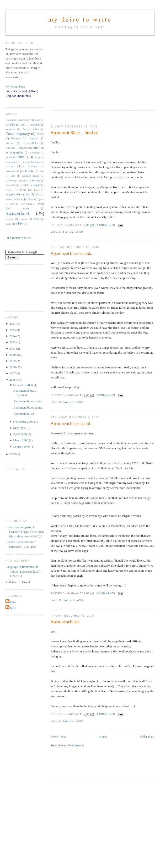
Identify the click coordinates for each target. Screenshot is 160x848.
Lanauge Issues (30, 176)
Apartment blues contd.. (71, 253)
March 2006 (21, 440)
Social (19, 199)
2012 (12, 342)
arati (23, 124)
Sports (41, 199)
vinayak (23, 219)
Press (23, 189)
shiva (37, 194)
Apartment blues (65, 621)
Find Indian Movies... (18, 238)
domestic (34, 138)
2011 (12, 348)
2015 (12, 330)
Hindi (21, 157)
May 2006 (20, 428)
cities (36, 129)
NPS (25, 185)
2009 (12, 361)
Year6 (8, 224)
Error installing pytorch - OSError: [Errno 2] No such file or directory (24, 531)
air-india (10, 124)
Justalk (29, 171)
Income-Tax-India (31, 162)
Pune (36, 190)
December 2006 (23, 385)
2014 (12, 336)
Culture (15, 138)
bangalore (10, 129)
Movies (36, 180)
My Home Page (15, 86)
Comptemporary (17, 133)
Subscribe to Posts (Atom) (21, 91)
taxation (9, 219)
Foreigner (35, 152)
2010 (12, 354)
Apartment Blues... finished (75, 132)
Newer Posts (58, 736)
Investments (12, 171)
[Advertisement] (96, 71)
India (9, 166)
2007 (12, 373)
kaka (42, 171)
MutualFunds (12, 185)
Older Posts (147, 736)
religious (10, 194)
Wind (36, 219)
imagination (11, 162)
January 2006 (22, 446)
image (37, 157)
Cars (24, 129)
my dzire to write (80, 19)
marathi (23, 180)
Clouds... (11, 581)
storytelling (26, 203)
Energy (9, 143)
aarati (37, 120)
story (12, 203)
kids (13, 176)
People (36, 185)
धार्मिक (19, 223)
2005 (12, 454)
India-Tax (32, 166)
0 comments (105, 395)
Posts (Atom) (76, 745)
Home (103, 736)
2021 (12, 323)
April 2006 (20, 434)
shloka (8, 199)
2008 (12, 367)
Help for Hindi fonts (18, 96)
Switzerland (73, 231)
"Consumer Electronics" (17, 120)
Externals (10, 148)
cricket (40, 134)
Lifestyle (9, 180)
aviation (35, 124)
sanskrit (25, 194)
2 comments (105, 225)
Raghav (11, 601)
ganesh (8, 157)
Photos (8, 190)
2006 (12, 379)
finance (23, 147)
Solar (31, 199)
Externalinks (31, 143)
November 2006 (23, 421)
